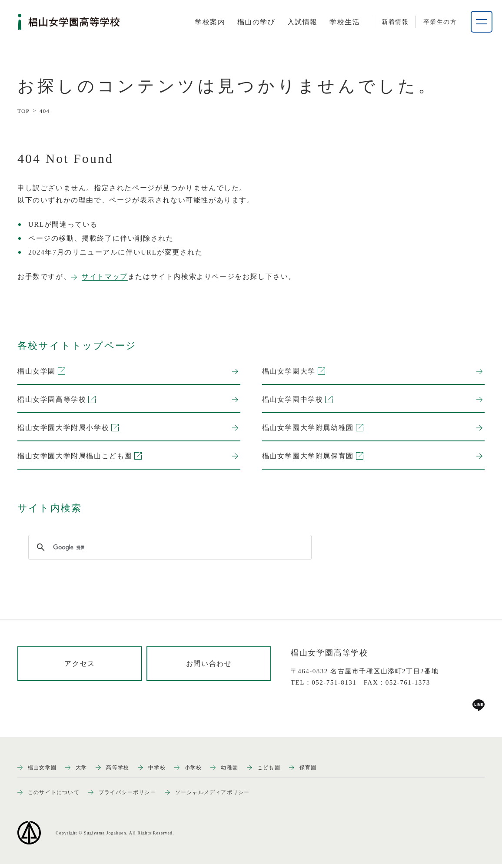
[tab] (210, 22)
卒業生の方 (440, 22)
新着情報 (395, 22)
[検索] (168, 547)
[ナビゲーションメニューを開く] (481, 22)
